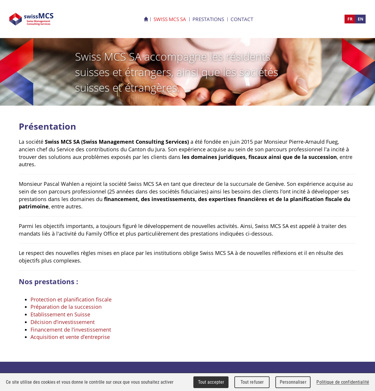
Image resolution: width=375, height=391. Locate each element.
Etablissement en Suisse (60, 314)
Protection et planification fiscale (71, 299)
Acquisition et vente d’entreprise (70, 336)
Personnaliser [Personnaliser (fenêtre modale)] (293, 382)
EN (360, 19)
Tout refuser (252, 382)
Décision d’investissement (62, 321)
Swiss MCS (31, 19)
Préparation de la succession (66, 306)
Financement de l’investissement (70, 329)
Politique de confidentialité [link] (342, 382)
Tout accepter (211, 382)
